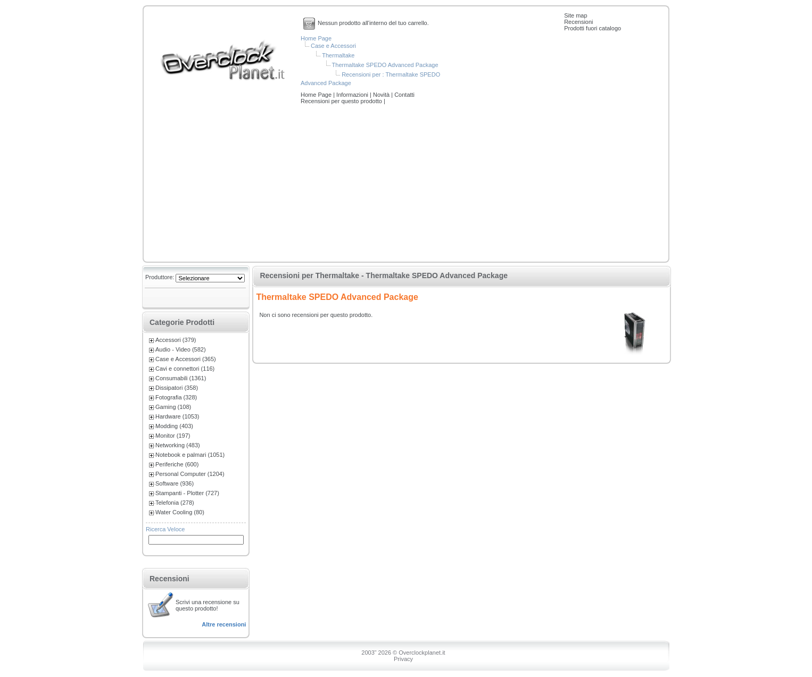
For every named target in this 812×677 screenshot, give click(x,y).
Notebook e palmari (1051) (190, 455)
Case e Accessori (333, 46)
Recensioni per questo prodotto (342, 101)
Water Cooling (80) (179, 512)
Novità (382, 94)
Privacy (403, 659)
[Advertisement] (406, 184)
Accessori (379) (175, 340)
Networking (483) (177, 445)
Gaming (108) (173, 407)
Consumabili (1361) (180, 378)
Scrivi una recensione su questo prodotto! (207, 605)
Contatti (404, 94)
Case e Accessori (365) (185, 359)
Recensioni (578, 22)
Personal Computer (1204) (190, 474)
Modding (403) (174, 426)
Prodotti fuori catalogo (592, 28)
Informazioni (353, 94)
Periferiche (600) (176, 464)
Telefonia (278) (174, 502)
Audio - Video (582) (180, 349)
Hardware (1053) (177, 416)
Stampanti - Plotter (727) (187, 493)
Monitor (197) (172, 435)
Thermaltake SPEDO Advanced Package (385, 65)
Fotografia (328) (176, 397)
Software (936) (174, 483)
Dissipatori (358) (176, 388)
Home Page (316, 38)
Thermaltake (338, 55)
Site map (575, 15)
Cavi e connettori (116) (184, 368)
